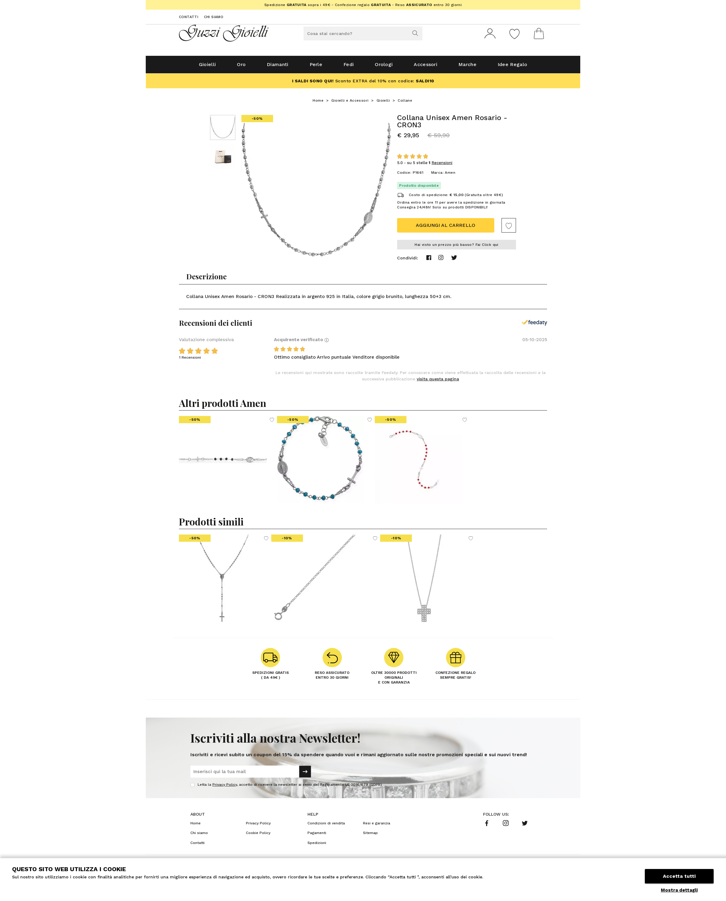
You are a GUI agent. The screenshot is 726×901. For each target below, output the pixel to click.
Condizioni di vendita (326, 825)
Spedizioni (316, 845)
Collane (405, 103)
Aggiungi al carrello (445, 227)
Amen (450, 175)
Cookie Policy (258, 835)
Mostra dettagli (679, 890)
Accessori (425, 67)
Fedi (348, 67)
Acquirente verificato (301, 342)
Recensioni (441, 165)
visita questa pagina (438, 381)
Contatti (188, 17)
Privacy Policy (224, 787)
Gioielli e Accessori (349, 103)
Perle (316, 67)
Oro (241, 67)
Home (318, 103)
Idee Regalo (512, 67)
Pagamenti (316, 835)
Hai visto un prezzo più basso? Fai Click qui (456, 247)
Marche (467, 67)
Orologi (384, 67)
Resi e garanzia (376, 825)
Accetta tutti (679, 876)
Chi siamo (214, 17)
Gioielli (207, 67)
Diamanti (277, 67)
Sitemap (370, 835)
